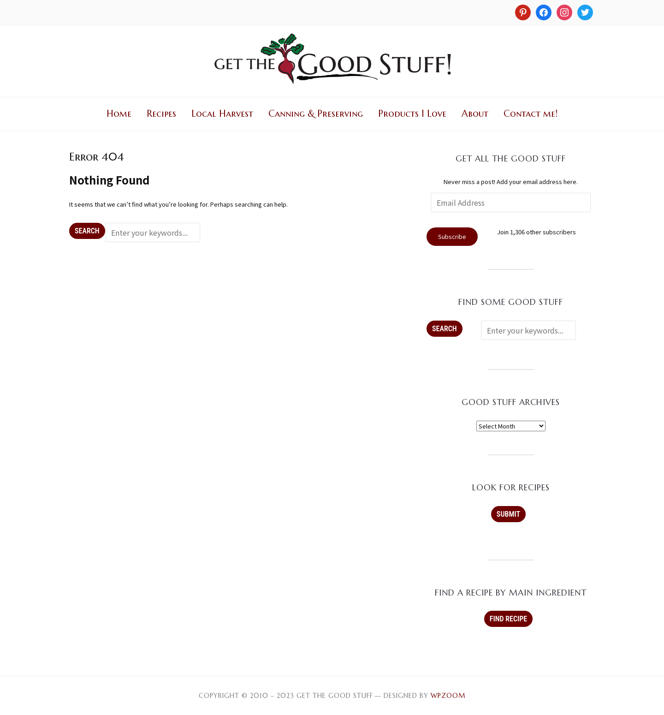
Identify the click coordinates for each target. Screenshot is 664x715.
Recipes (161, 113)
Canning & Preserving (315, 113)
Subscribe (452, 236)
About (475, 113)
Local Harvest (222, 113)
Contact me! (530, 113)
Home (119, 113)
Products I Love (412, 113)
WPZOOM (448, 695)
